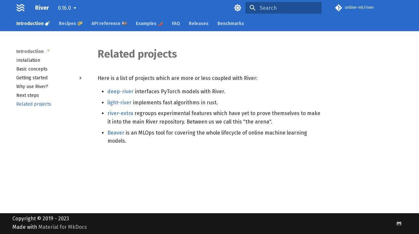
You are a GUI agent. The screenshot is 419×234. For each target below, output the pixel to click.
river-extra (120, 113)
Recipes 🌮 (71, 23)
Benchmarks (230, 23)
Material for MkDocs (62, 227)
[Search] (283, 8)
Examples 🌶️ (149, 23)
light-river (119, 102)
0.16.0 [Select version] (64, 8)
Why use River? (32, 86)
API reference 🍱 (109, 23)
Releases (199, 23)
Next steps (27, 95)
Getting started (49, 78)
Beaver (115, 133)
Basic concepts (32, 69)
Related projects (33, 104)
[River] (21, 7)
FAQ (176, 23)
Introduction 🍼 (33, 23)
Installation (28, 60)
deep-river (120, 91)
